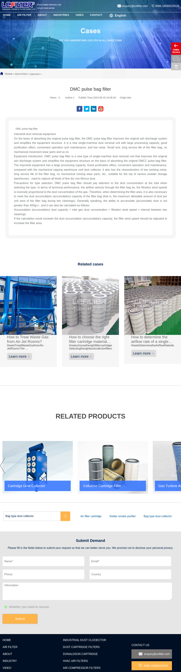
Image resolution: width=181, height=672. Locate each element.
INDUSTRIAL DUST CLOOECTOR (84, 617)
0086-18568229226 (165, 6)
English (116, 15)
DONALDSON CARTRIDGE (80, 631)
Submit (20, 596)
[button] (2, 454)
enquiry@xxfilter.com (132, 6)
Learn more (19, 357)
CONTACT (9, 651)
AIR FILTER (10, 624)
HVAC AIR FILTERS (75, 638)
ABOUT (7, 631)
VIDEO (7, 644)
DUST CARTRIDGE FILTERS (81, 624)
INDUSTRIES (21, 74)
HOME (7, 617)
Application (35, 74)
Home (8, 73)
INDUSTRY (10, 638)
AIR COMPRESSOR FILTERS (82, 644)
